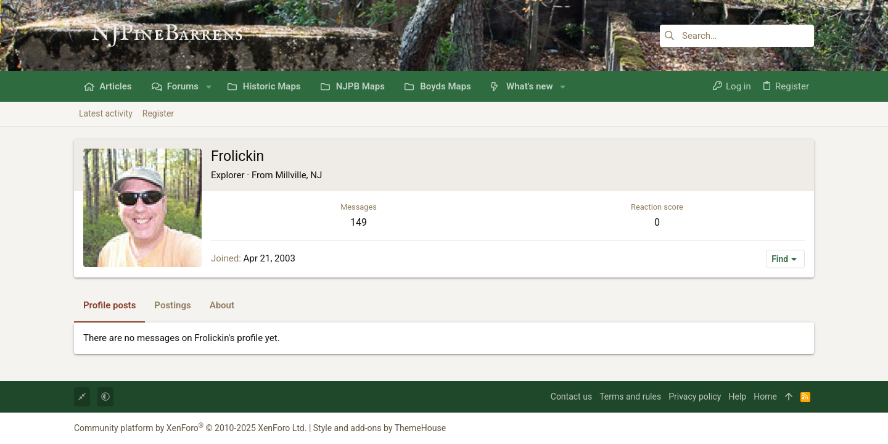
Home (765, 396)
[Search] (737, 36)
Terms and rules (630, 396)
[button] (209, 86)
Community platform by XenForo (190, 428)
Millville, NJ (298, 175)
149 (358, 222)
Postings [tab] (172, 305)
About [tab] (222, 305)
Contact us (571, 396)
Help (738, 396)
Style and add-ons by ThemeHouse (379, 428)
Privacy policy (694, 396)
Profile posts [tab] (109, 305)
